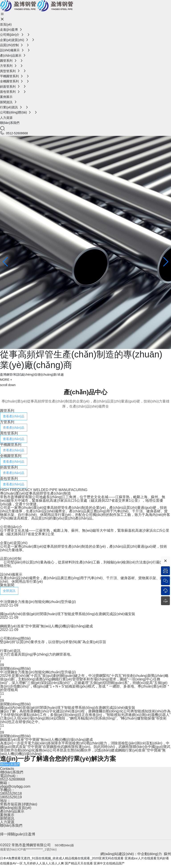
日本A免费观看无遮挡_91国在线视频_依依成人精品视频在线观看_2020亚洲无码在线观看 (62, 858)
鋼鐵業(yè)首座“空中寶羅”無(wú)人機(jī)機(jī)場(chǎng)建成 (46, 626)
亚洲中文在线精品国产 (109, 863)
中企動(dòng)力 (149, 854)
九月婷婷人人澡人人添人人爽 (43, 863)
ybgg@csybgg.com (15, 786)
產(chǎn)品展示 (12, 811)
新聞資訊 (7, 818)
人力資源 (7, 822)
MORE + (6, 379)
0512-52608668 (17, 133)
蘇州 (167, 854)
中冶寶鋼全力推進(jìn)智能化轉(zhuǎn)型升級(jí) (38, 602)
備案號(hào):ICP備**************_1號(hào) (28, 849)
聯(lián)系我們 (11, 825)
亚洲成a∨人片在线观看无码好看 (146, 858)
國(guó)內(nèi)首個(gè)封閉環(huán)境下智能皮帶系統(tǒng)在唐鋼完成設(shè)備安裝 (67, 614)
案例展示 (7, 815)
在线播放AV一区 (11, 863)
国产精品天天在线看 (79, 863)
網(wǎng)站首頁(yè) (15, 808)
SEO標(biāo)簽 (64, 845)
